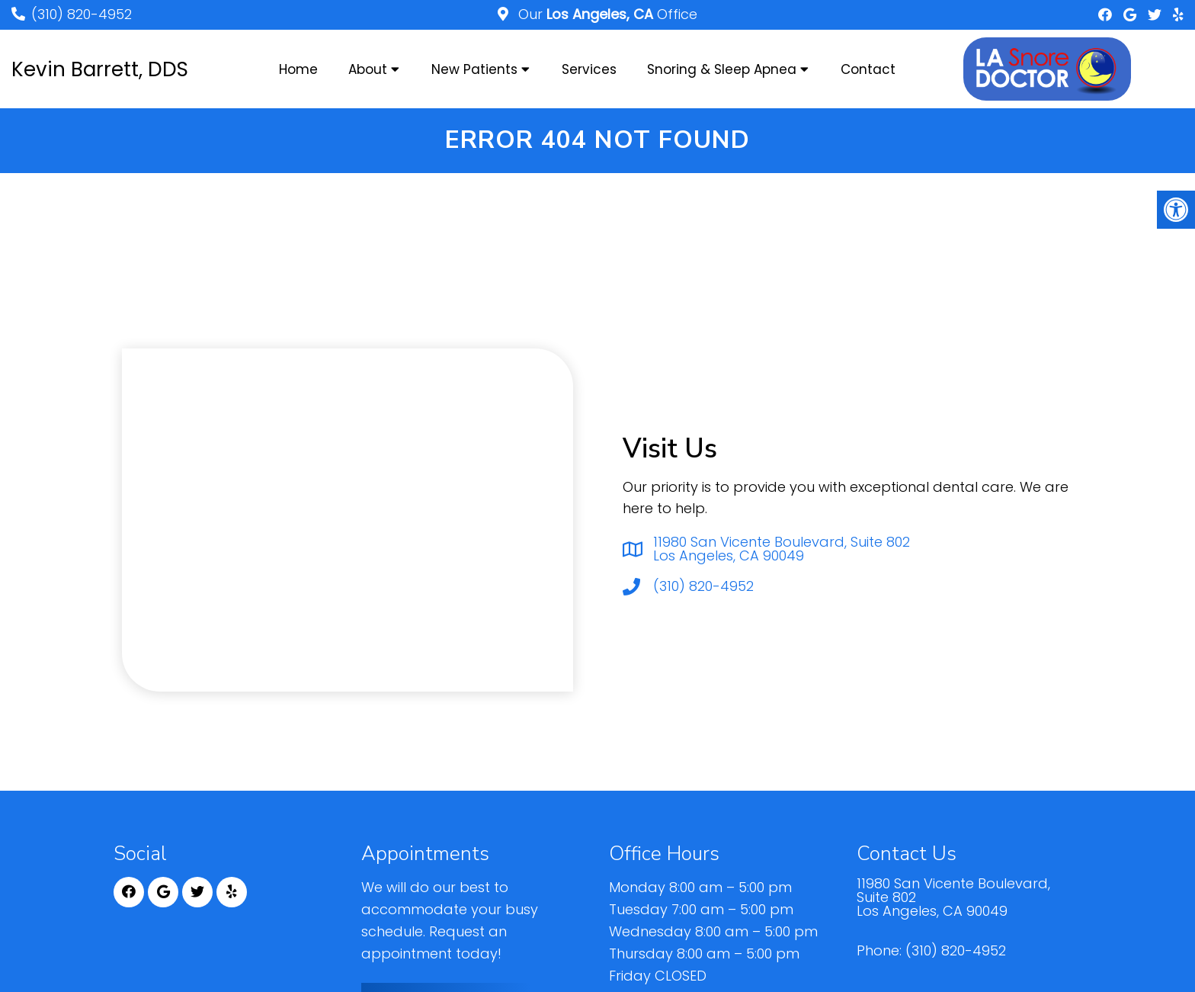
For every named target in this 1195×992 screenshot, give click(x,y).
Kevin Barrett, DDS (99, 69)
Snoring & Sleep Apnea (721, 69)
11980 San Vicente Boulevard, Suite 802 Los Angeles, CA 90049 (781, 549)
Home (298, 69)
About (367, 69)
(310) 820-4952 (81, 14)
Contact (868, 69)
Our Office (605, 14)
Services (589, 69)
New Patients (474, 69)
